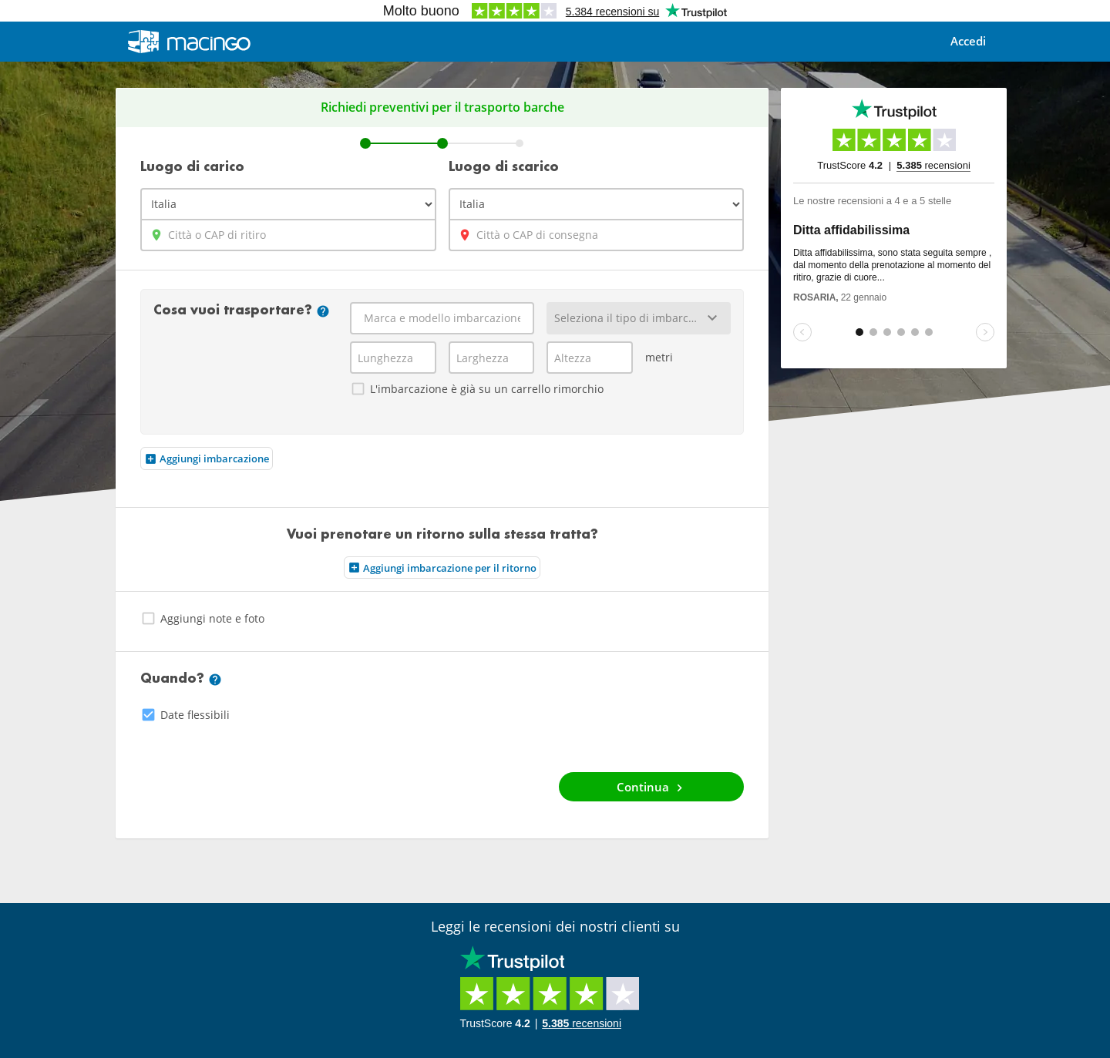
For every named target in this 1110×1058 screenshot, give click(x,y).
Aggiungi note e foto (202, 618)
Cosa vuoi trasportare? (241, 311)
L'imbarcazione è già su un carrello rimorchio (477, 389)
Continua (652, 786)
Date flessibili (185, 715)
